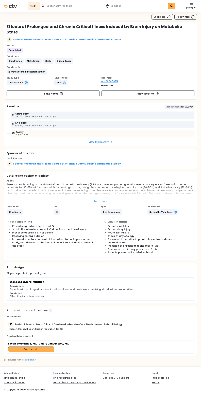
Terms (156, 382)
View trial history (100, 142)
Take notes (53, 93)
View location (148, 93)
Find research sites (64, 377)
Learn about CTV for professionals (74, 382)
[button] (15, 61)
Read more (100, 201)
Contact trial (31, 349)
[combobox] (74, 6)
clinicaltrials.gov (28, 360)
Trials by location (14, 382)
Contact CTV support (116, 377)
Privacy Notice (160, 377)
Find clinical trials (14, 377)
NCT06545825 (109, 81)
